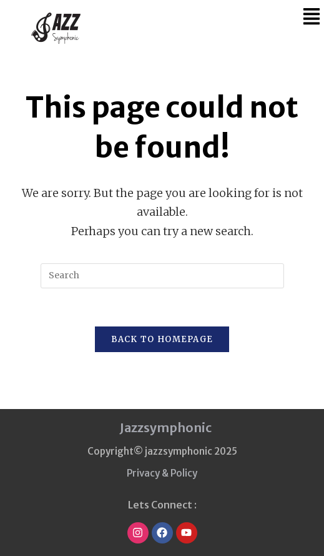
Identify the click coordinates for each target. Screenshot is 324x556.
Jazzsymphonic (166, 427)
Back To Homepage (162, 339)
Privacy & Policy (162, 473)
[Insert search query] (162, 275)
